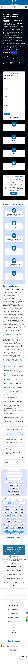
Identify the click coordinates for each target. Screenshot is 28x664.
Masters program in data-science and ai (14, 482)
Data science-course (14, 485)
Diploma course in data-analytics (14, 473)
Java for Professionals (14, 491)
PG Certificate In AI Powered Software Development (14, 582)
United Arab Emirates (10, 533)
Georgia (22, 512)
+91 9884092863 (6, 646)
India (7, 500)
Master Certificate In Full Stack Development (14, 602)
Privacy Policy (22, 654)
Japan (7, 518)
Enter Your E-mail (7, 83)
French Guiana (14, 512)
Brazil (6, 506)
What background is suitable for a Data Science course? (13, 453)
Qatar (12, 527)
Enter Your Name (7, 78)
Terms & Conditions (23, 656)
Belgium (22, 503)
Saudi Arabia (20, 527)
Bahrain (6, 503)
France (5, 512)
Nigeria (15, 524)
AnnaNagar (5, 645)
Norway (22, 524)
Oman (6, 527)
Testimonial (14, 632)
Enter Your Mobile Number (8, 88)
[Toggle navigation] (26, 7)
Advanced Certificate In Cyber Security (14, 589)
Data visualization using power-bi (14, 476)
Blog (14, 630)
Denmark (20, 533)
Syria (22, 530)
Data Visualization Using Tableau (14, 621)
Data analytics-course (14, 488)
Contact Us (14, 635)
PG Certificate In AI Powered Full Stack (14, 574)
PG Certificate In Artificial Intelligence (14, 578)
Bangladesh (13, 503)
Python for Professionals (14, 494)
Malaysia (9, 521)
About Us (14, 627)
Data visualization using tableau (14, 479)
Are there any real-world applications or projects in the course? (13, 457)
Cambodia (21, 506)
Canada (13, 506)
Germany (8, 515)
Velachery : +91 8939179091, (22, 2)
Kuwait (14, 518)
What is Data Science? (9, 434)
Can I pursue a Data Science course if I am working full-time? (13, 461)
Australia (13, 500)
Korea (22, 509)
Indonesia (15, 509)
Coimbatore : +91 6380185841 (14, 4)
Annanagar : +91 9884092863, (6, 2)
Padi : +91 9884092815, (14, 2)
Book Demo (13, 193)
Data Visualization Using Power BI (14, 617)
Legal (20, 657)
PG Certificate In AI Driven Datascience (14, 570)
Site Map (21, 659)
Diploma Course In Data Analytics (14, 609)
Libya (21, 518)
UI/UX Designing (14, 613)
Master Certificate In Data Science (14, 598)
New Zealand (7, 524)
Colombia (7, 509)
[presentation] (13, 108)
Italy (21, 515)
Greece (15, 515)
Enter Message (6, 93)
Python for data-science (14, 470)
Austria (20, 500)
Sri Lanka (15, 530)
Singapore (7, 530)
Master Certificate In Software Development (14, 594)
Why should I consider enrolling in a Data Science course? (13, 448)
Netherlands (17, 521)
